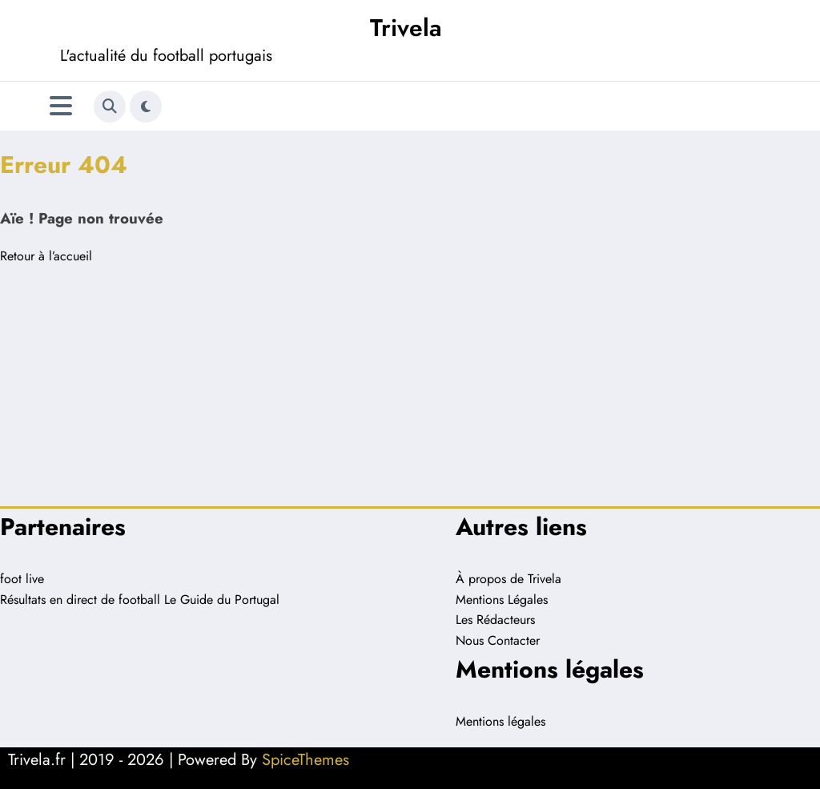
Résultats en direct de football (80, 599)
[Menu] (61, 106)
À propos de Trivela (508, 579)
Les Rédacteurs (495, 619)
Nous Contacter (498, 640)
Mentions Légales (502, 599)
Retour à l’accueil (46, 256)
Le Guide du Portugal (221, 599)
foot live (22, 579)
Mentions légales (500, 721)
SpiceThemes (305, 759)
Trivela (406, 27)
